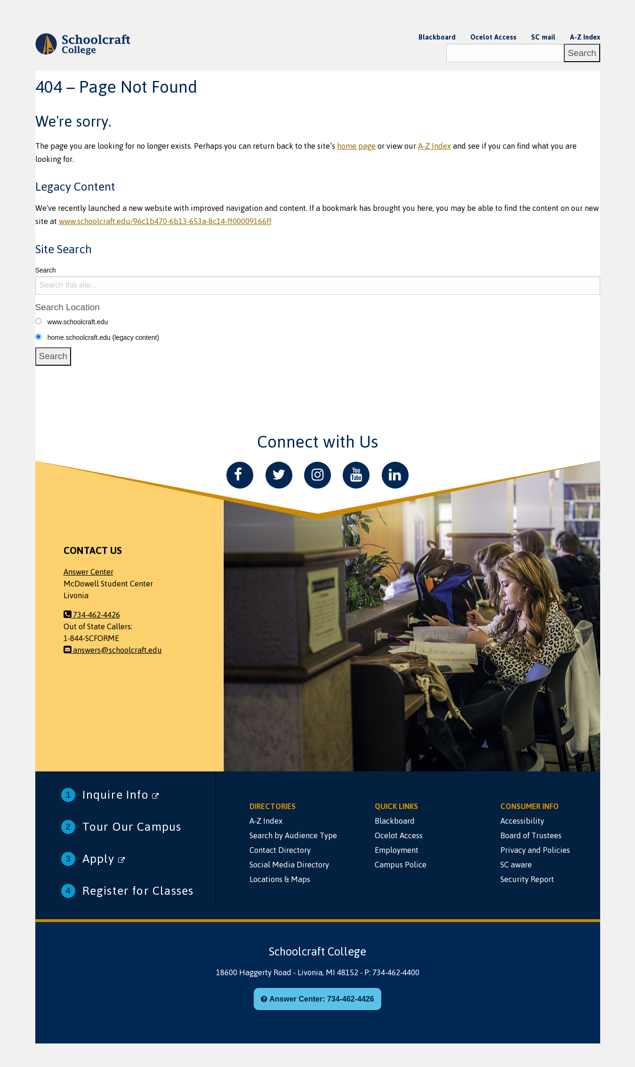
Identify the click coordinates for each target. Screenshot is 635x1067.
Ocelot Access (493, 37)
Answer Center (88, 571)
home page (356, 145)
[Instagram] (317, 475)
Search (45, 270)
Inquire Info (121, 794)
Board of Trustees (531, 835)
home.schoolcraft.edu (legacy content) (103, 337)
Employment (396, 850)
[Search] (505, 53)
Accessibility (522, 820)
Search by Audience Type (293, 835)
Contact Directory (280, 850)
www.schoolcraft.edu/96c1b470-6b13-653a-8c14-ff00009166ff (165, 221)
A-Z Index (585, 37)
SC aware (516, 864)
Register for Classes (138, 890)
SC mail (543, 37)
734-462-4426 (92, 614)
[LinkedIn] (395, 475)
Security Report (527, 879)
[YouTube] (356, 475)
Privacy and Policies (535, 850)
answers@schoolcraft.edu (113, 650)
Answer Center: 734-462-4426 (317, 999)
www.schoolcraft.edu (78, 322)
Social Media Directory (289, 864)
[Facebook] (239, 475)
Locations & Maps (279, 879)
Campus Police (400, 864)
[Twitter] (278, 475)
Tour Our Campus (132, 826)
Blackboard (437, 37)
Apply (103, 858)
